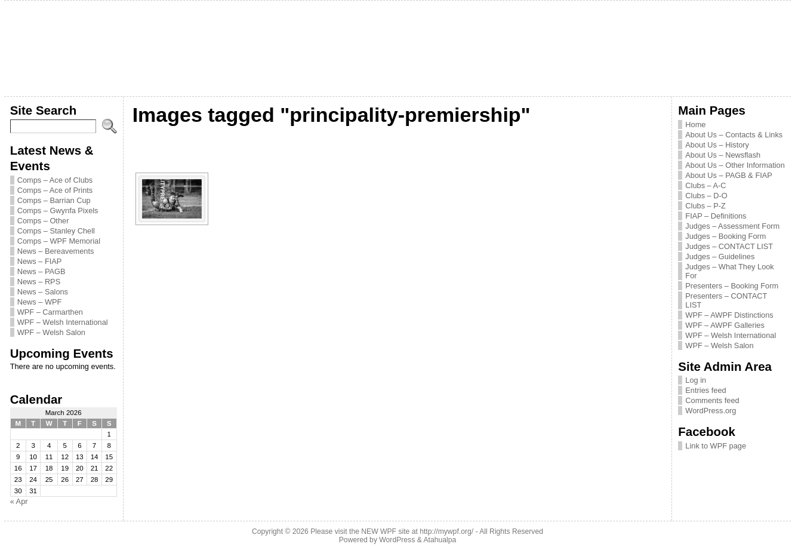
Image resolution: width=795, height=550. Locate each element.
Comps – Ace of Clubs (55, 180)
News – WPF (39, 301)
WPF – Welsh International (62, 322)
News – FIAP (39, 261)
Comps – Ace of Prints (55, 190)
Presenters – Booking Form (731, 285)
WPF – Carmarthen (50, 312)
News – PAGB (41, 271)
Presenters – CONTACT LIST (726, 300)
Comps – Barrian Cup (54, 200)
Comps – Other (43, 220)
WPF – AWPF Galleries (725, 325)
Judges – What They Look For (729, 271)
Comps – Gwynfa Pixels (57, 210)
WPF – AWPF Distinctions (729, 315)
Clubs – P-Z (705, 205)
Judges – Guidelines (719, 256)
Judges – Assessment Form (732, 226)
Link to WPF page (715, 445)
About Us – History (717, 144)
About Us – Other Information (734, 165)
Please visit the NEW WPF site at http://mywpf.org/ (391, 531)
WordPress (397, 540)
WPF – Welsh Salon (51, 332)
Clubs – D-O (706, 195)
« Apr (19, 501)
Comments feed (712, 400)
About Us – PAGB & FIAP (728, 175)
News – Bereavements (55, 251)
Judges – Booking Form (725, 236)
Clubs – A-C (705, 185)
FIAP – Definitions (715, 215)
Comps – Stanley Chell (56, 230)
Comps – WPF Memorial (58, 240)
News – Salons (42, 291)
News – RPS (39, 281)
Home (695, 124)
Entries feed (705, 390)
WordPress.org (710, 410)
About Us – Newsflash (722, 154)
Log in (695, 380)
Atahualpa (439, 540)
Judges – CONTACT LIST (729, 246)
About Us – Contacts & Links (733, 134)
